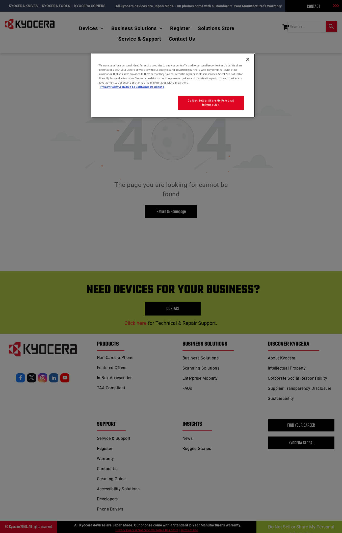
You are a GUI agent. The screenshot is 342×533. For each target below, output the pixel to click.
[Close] (247, 59)
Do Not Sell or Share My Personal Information (211, 102)
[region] (173, 85)
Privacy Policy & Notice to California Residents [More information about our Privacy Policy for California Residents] (132, 87)
